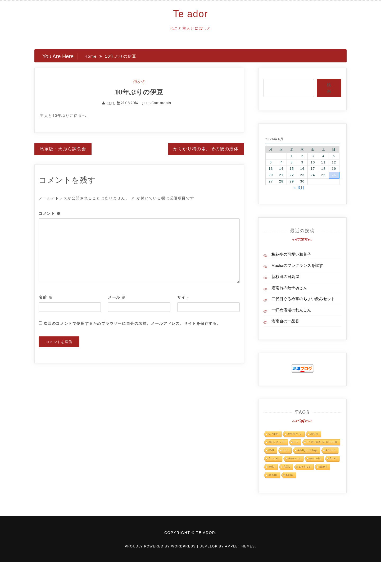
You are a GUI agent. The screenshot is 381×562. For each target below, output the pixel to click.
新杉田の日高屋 (285, 276)
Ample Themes (240, 546)
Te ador (190, 13)
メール (117, 297)
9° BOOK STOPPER (322, 442)
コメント (50, 213)
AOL (287, 466)
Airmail (274, 458)
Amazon (294, 458)
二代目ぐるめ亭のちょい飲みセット (303, 298)
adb (286, 450)
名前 (45, 297)
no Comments (156, 103)
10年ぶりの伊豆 (139, 92)
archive (304, 466)
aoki (272, 466)
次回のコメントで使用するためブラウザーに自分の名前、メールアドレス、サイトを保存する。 (132, 323)
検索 (329, 88)
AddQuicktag (307, 450)
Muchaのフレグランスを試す (297, 265)
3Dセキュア (277, 442)
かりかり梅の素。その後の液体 (205, 149)
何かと (139, 81)
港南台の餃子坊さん (289, 287)
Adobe (331, 450)
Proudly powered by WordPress (161, 546)
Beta (289, 474)
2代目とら (294, 433)
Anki (333, 458)
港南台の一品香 (285, 321)
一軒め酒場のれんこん (291, 310)
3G (296, 442)
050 (271, 450)
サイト (183, 297)
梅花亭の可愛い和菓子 (291, 254)
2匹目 (314, 433)
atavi (323, 466)
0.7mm (274, 433)
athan (273, 474)
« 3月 (299, 187)
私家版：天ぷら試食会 (63, 149)
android (315, 458)
